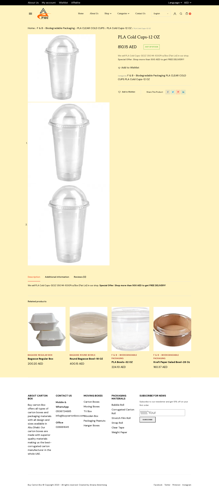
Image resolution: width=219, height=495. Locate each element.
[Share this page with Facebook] (167, 92)
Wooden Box (91, 416)
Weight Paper (119, 432)
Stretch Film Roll (121, 418)
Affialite (75, 2)
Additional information (57, 276)
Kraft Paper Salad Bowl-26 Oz (171, 362)
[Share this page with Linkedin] (183, 92)
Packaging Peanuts (94, 420)
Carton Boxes (91, 401)
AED (186, 2)
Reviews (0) (80, 276)
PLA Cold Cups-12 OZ (119, 28)
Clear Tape (118, 427)
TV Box (88, 411)
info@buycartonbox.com (70, 415)
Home (81, 13)
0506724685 (63, 411)
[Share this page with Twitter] (173, 92)
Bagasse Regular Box (40, 355)
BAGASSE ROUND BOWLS (82, 355)
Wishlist (63, 2)
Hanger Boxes (92, 425)
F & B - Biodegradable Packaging (56, 28)
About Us (33, 2)
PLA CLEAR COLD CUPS (90, 28)
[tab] (34, 277)
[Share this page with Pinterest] (178, 92)
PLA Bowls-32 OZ (122, 362)
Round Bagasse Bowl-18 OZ (86, 358)
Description (34, 276)
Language (174, 2)
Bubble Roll (118, 405)
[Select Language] (161, 13)
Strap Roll (117, 423)
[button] (128, 68)
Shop (106, 13)
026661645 (62, 427)
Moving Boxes (92, 406)
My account (49, 2)
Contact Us (140, 13)
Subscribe (148, 420)
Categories (122, 13)
